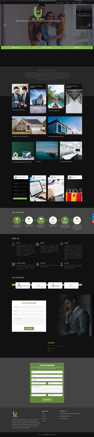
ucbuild (45, 434)
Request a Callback (84, 27)
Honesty (42, 263)
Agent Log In (39, 177)
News (55, 177)
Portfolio (44, 421)
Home (57, 2)
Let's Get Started (22, 177)
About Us (62, 2)
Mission (42, 243)
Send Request (29, 328)
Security (66, 263)
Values (66, 243)
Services (67, 2)
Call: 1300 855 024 (78, 0)
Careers (73, 2)
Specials (74, 177)
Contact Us (79, 2)
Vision (18, 243)
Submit (20, 198)
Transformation (20, 263)
